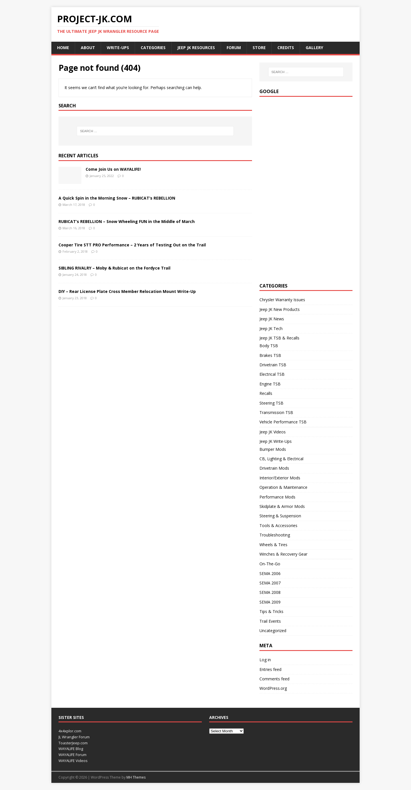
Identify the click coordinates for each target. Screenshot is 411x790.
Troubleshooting (274, 535)
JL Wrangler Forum (74, 736)
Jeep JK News (271, 318)
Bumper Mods (272, 449)
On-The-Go (269, 563)
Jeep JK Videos (272, 432)
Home (63, 47)
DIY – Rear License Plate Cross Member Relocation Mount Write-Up (127, 291)
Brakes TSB (270, 355)
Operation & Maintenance (283, 487)
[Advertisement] (302, 188)
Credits (285, 47)
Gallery (314, 47)
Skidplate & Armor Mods (282, 506)
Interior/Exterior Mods (279, 478)
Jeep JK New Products (279, 309)
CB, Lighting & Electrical (281, 458)
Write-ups (118, 47)
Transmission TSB (276, 412)
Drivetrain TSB (272, 364)
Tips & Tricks (271, 611)
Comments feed (274, 679)
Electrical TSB (272, 374)
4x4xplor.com (70, 730)
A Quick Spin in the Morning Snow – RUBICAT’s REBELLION (117, 198)
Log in (265, 659)
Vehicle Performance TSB (283, 422)
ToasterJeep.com (73, 742)
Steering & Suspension (280, 515)
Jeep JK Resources (196, 47)
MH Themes (136, 777)
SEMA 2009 (270, 602)
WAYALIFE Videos (73, 760)
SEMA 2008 (270, 592)
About (88, 47)
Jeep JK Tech (271, 328)
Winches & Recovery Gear (283, 554)
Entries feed (270, 669)
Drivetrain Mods (274, 468)
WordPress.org (273, 688)
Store (259, 47)
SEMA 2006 (270, 573)
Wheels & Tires (273, 544)
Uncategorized (272, 630)
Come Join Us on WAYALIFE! (113, 169)
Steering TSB (271, 403)
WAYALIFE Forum (72, 754)
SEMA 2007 (270, 583)
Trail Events (270, 621)
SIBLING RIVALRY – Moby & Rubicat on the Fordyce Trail (114, 268)
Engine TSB (270, 384)
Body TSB (268, 345)
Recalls (265, 393)
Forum (234, 47)
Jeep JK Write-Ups (275, 441)
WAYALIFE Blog (71, 748)
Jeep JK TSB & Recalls (279, 338)
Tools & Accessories (278, 525)
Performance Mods (277, 497)
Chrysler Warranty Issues (282, 299)
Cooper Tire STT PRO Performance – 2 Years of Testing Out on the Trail (132, 245)
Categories (153, 47)
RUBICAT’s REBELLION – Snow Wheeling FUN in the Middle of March (127, 221)
